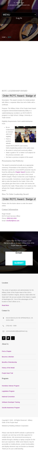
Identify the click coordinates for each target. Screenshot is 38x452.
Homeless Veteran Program (10, 386)
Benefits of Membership (9, 362)
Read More (5, 305)
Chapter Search (20, 172)
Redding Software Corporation (18, 426)
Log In (19, 18)
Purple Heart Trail (7, 373)
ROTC (9, 37)
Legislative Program (8, 391)
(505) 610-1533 (12, 218)
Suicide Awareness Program (11, 407)
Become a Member (8, 357)
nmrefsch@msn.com (12, 220)
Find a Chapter (6, 351)
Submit (19, 262)
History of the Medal (8, 368)
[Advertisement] (19, 61)
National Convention (8, 396)
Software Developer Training (11, 402)
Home (4, 37)
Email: (19, 253)
